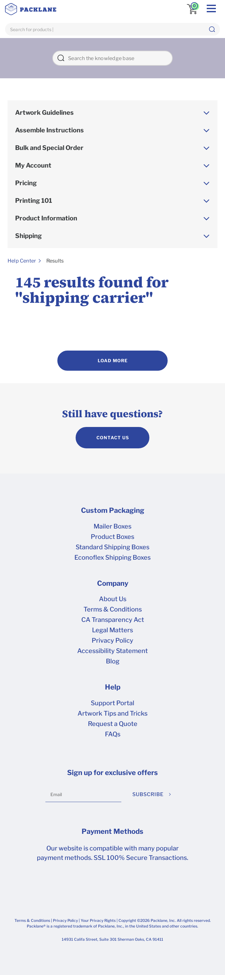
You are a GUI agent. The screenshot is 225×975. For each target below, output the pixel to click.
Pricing (26, 183)
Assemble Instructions (49, 130)
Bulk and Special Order (49, 148)
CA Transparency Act (112, 619)
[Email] (83, 794)
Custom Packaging (112, 510)
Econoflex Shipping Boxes (112, 557)
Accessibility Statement (112, 651)
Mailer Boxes (112, 526)
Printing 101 (33, 200)
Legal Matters (112, 630)
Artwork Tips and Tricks (112, 713)
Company (112, 583)
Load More (113, 360)
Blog (112, 661)
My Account (33, 165)
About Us (112, 599)
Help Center (22, 261)
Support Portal (112, 703)
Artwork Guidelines (44, 112)
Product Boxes (112, 536)
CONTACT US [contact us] (112, 437)
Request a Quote (112, 724)
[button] (212, 29)
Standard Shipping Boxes (112, 547)
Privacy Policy (112, 640)
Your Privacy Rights (98, 920)
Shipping (28, 236)
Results (55, 261)
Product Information (46, 218)
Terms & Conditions (113, 609)
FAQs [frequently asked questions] (112, 734)
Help (112, 687)
